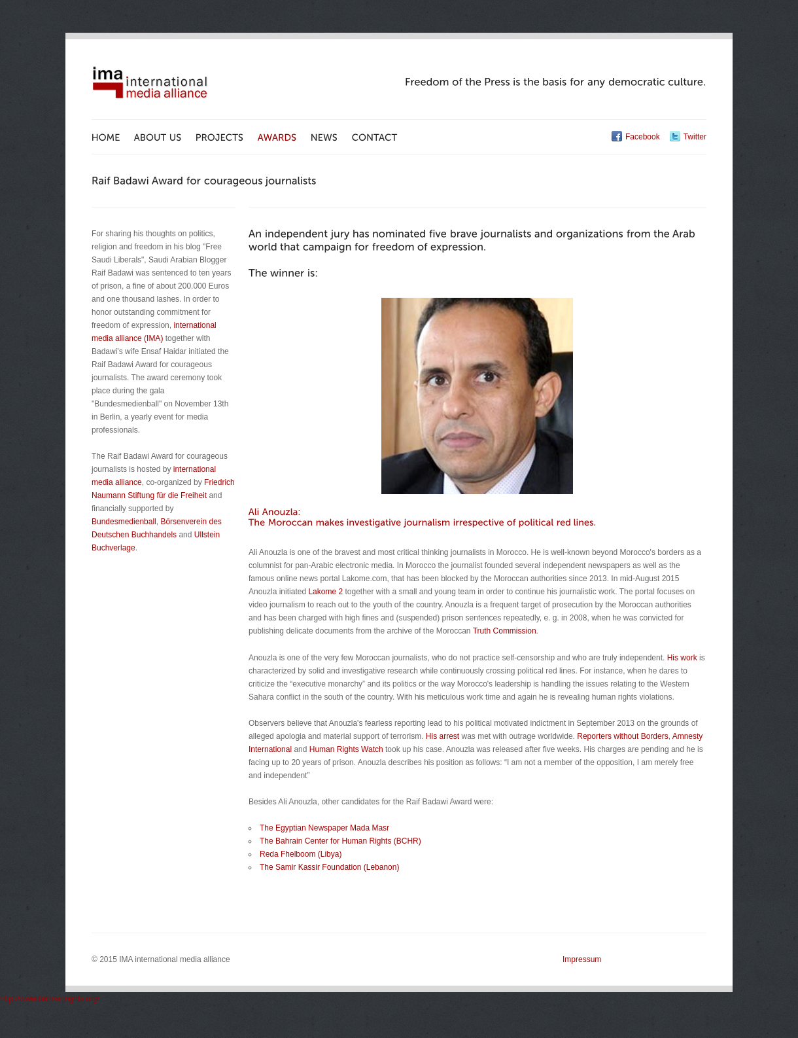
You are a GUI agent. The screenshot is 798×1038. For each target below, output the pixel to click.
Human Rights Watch (346, 749)
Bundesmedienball (124, 521)
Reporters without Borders (622, 736)
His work (682, 657)
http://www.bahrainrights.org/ (49, 998)
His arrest (442, 736)
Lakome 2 (325, 591)
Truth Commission (504, 630)
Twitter (695, 136)
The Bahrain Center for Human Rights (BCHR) (340, 841)
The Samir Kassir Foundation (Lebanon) (329, 867)
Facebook (642, 136)
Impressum (582, 959)
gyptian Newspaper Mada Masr (335, 827)
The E (270, 827)
